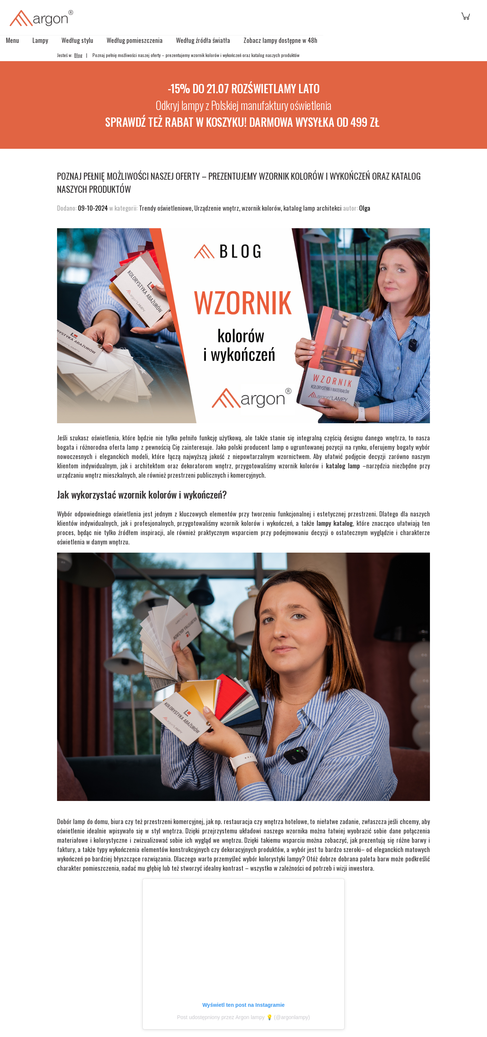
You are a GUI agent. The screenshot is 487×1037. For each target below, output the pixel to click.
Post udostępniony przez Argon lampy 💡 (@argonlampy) (243, 1017)
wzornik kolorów (261, 208)
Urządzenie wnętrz (216, 208)
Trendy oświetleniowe (165, 208)
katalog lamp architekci (312, 208)
